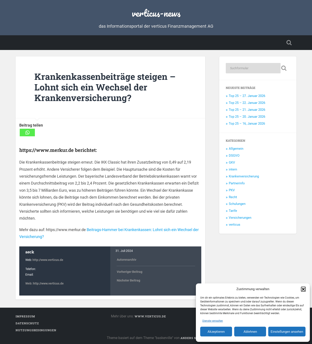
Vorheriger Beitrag (129, 272)
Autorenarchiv (126, 260)
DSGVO (234, 156)
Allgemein (236, 149)
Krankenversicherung (244, 176)
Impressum (25, 316)
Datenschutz (27, 323)
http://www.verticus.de (47, 260)
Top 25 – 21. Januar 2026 (247, 110)
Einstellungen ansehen (287, 332)
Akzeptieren (216, 332)
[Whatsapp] (27, 132)
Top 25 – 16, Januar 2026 (247, 123)
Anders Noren (192, 338)
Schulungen (237, 204)
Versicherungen (240, 218)
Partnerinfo (237, 183)
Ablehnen (250, 332)
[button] (303, 289)
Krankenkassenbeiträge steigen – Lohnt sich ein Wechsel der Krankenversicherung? (105, 87)
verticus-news (156, 13)
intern (233, 169)
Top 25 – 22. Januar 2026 (247, 103)
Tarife (233, 211)
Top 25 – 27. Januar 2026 (247, 96)
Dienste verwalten (212, 320)
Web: (29, 283)
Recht (233, 197)
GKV (232, 162)
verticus (234, 225)
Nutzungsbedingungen (36, 330)
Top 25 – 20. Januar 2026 (247, 117)
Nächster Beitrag (128, 280)
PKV (232, 190)
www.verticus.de (150, 316)
